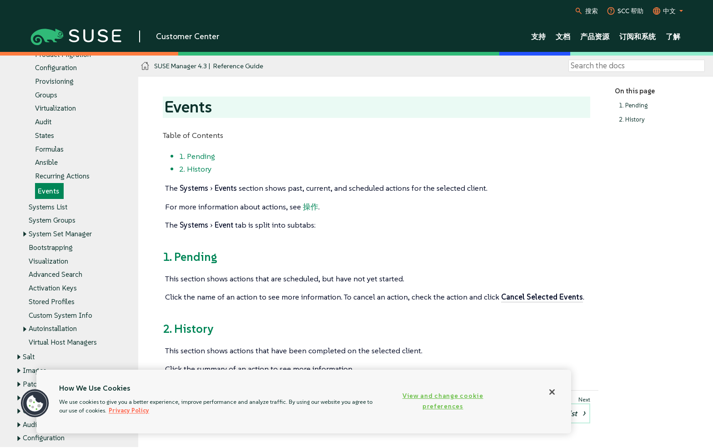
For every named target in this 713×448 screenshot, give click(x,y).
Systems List (48, 207)
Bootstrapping (51, 247)
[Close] (552, 392)
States (44, 135)
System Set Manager (60, 234)
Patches (35, 384)
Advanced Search (55, 274)
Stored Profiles (52, 301)
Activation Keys (53, 288)
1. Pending (633, 105)
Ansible (46, 162)
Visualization (48, 261)
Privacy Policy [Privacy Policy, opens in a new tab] (129, 410)
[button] (35, 403)
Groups (46, 95)
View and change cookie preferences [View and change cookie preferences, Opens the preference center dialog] (442, 401)
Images (34, 370)
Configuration (56, 68)
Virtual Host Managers (63, 342)
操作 (310, 207)
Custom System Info (60, 315)
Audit (43, 122)
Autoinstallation (53, 329)
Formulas (49, 149)
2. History (632, 119)
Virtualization (55, 108)
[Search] (636, 66)
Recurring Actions (62, 176)
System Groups (52, 220)
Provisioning (54, 81)
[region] (303, 401)
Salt (29, 356)
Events (48, 191)
